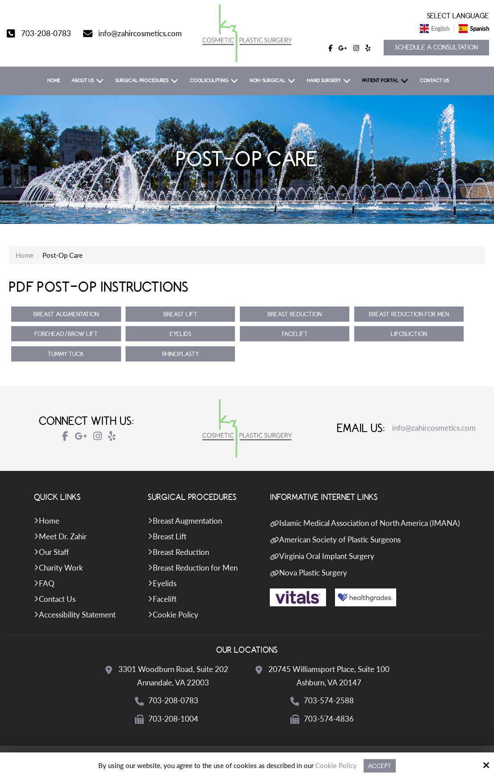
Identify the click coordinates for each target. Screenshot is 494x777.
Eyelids (180, 333)
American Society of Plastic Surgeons (340, 539)
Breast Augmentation (66, 314)
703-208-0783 (46, 33)
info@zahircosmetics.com (140, 33)
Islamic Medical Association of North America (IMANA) (369, 523)
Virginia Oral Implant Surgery (326, 556)
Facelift (295, 333)
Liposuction (409, 333)
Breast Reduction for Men (409, 314)
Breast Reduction (295, 314)
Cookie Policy (336, 765)
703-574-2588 (329, 700)
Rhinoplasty (180, 353)
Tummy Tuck (66, 353)
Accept (379, 765)
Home (24, 255)
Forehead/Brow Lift (66, 333)
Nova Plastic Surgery (313, 572)
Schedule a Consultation (436, 47)
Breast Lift (180, 314)
